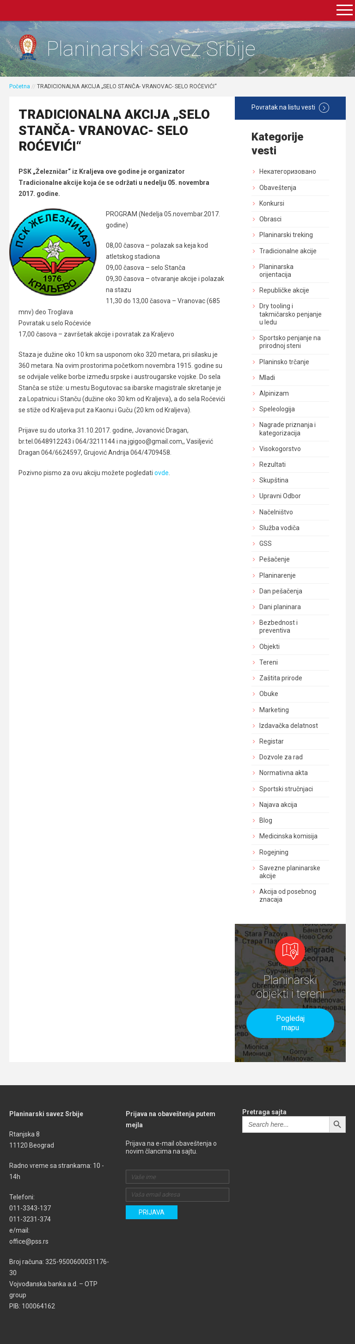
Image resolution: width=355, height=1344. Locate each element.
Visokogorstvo (280, 448)
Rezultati (272, 464)
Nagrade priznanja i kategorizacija (287, 428)
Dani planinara (280, 607)
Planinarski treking (286, 234)
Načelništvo (276, 512)
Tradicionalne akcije (288, 251)
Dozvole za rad (281, 757)
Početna (19, 86)
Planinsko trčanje (284, 362)
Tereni (268, 662)
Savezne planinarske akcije (289, 872)
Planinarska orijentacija (276, 270)
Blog (265, 820)
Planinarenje (277, 575)
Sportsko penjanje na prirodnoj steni (290, 341)
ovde (161, 473)
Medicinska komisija (288, 836)
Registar (271, 741)
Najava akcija (278, 804)
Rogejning (273, 852)
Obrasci (270, 219)
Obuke (268, 693)
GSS (265, 543)
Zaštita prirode (280, 678)
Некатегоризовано (287, 171)
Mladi (267, 377)
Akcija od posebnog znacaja (287, 895)
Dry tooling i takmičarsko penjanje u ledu (290, 313)
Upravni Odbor (280, 496)
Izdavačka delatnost (288, 725)
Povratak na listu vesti (290, 108)
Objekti (269, 646)
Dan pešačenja (280, 591)
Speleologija (277, 409)
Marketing (274, 710)
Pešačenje (274, 559)
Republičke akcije (284, 290)
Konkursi (271, 203)
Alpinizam (274, 393)
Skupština (273, 480)
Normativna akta (283, 772)
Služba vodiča (279, 527)
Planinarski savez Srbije (151, 49)
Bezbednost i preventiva (278, 626)
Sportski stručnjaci (286, 789)
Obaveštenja (277, 187)
